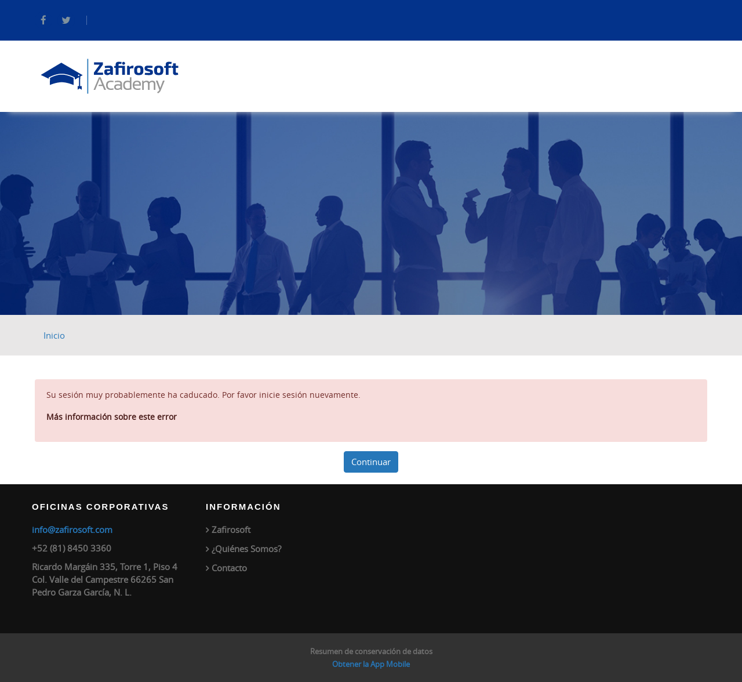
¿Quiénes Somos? (246, 548)
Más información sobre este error (111, 416)
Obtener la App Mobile (371, 664)
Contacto (229, 568)
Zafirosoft (231, 529)
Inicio (54, 335)
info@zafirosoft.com (72, 529)
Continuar (371, 461)
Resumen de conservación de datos (371, 651)
